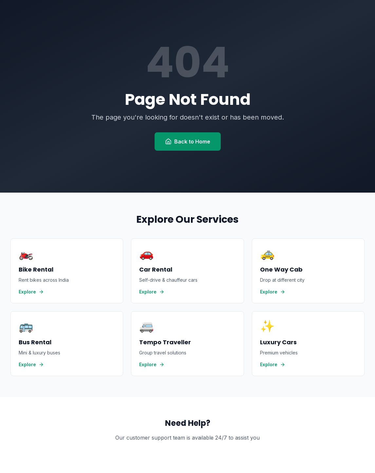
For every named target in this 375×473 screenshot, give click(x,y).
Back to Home (187, 141)
